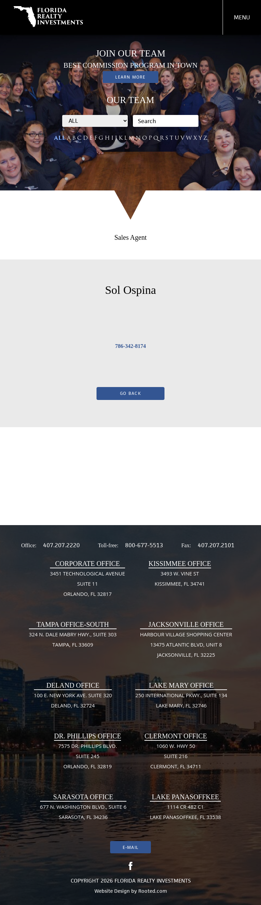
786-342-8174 (130, 346)
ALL (60, 138)
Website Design (112, 891)
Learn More (130, 77)
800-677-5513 (144, 545)
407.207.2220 (61, 545)
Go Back (130, 393)
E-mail (130, 847)
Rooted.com (152, 891)
